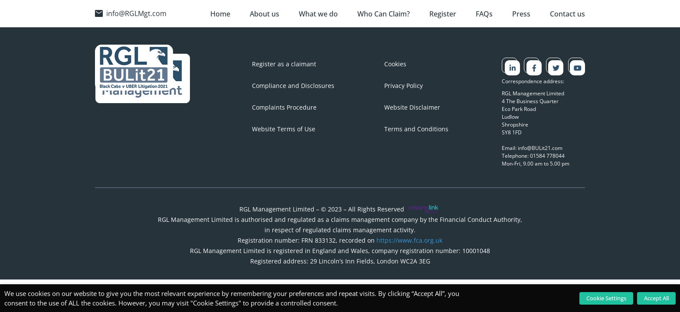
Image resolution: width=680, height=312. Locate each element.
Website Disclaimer (412, 107)
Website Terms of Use (283, 129)
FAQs (484, 14)
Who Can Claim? (383, 14)
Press (521, 14)
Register (442, 14)
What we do (318, 14)
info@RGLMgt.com (131, 13)
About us (264, 14)
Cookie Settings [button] (606, 298)
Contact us (567, 14)
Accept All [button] (656, 298)
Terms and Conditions (416, 129)
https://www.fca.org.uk (409, 240)
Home (220, 14)
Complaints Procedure (284, 107)
